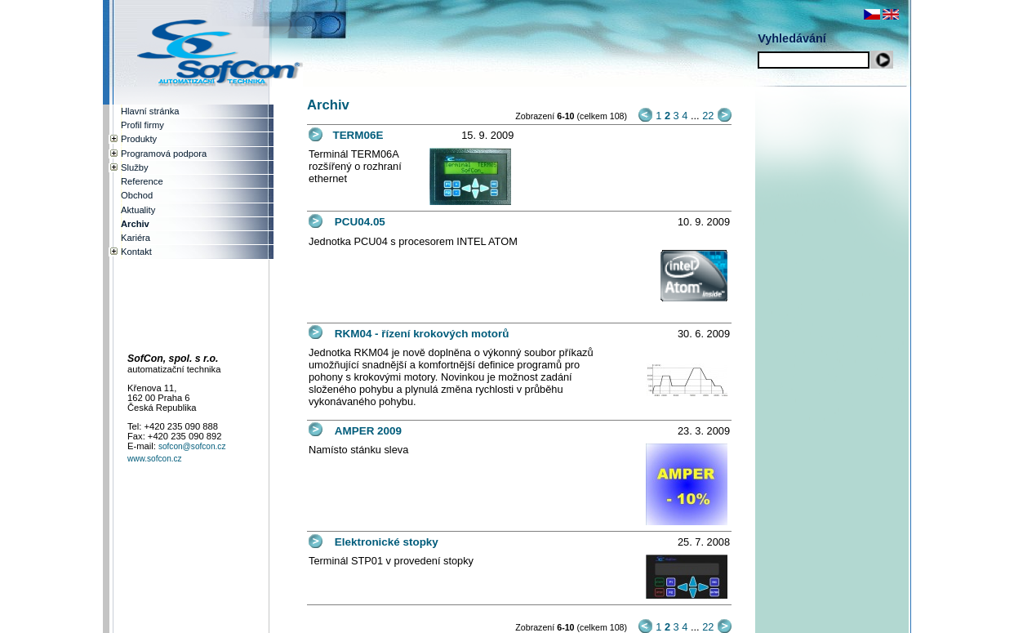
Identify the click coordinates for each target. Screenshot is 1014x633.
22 (708, 115)
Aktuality (138, 210)
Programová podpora (164, 153)
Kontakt (136, 251)
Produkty (139, 139)
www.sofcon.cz (154, 458)
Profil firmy (142, 125)
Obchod (137, 195)
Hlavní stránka (150, 111)
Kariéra (135, 238)
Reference (142, 181)
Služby (135, 167)
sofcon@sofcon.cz (192, 446)
